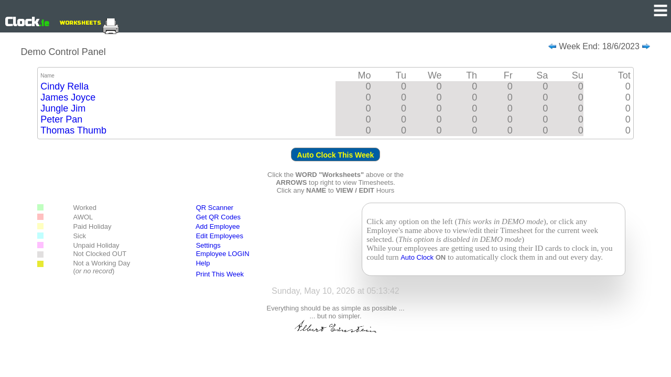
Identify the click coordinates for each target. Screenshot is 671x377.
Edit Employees (215, 236)
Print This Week (220, 274)
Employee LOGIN (223, 254)
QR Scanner (215, 208)
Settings (208, 245)
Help (203, 263)
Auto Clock (418, 257)
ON (441, 257)
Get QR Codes (218, 217)
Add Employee (218, 226)
